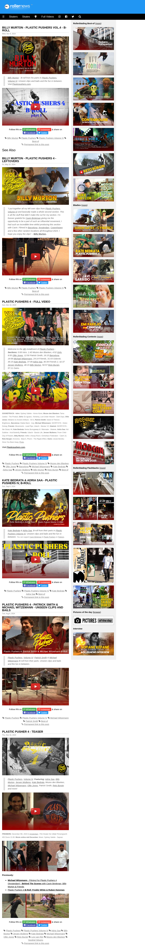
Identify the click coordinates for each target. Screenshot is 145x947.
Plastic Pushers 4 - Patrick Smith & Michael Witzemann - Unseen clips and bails (32, 607)
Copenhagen (57, 227)
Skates (26, 16)
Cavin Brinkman (33, 218)
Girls (59, 352)
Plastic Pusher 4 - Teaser (22, 731)
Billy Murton (13, 78)
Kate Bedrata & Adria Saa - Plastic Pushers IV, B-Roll (29, 482)
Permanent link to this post (36, 144)
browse (96, 612)
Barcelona (33, 227)
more (98, 23)
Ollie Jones (17, 355)
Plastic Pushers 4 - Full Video (26, 301)
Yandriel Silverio (35, 940)
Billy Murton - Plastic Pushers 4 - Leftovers (29, 160)
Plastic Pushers (49, 78)
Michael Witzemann (23, 358)
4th (24, 349)
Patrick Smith (40, 657)
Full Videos (47, 16)
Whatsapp (30, 129)
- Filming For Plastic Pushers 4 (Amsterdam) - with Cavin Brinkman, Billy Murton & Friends (37, 883)
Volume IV (12, 81)
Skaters (13, 16)
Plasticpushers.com (21, 84)
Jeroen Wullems (15, 365)
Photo (21, 442)
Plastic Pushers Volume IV (51, 138)
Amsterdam (44, 227)
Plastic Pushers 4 (36, 890)
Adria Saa (37, 362)
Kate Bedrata (20, 362)
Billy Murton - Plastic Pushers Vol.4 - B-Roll (34, 29)
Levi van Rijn (37, 937)
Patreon (61, 537)
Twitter (44, 132)
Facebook (31, 132)
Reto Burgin (53, 365)
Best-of (35, 141)
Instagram (45, 129)
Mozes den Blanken (59, 463)
